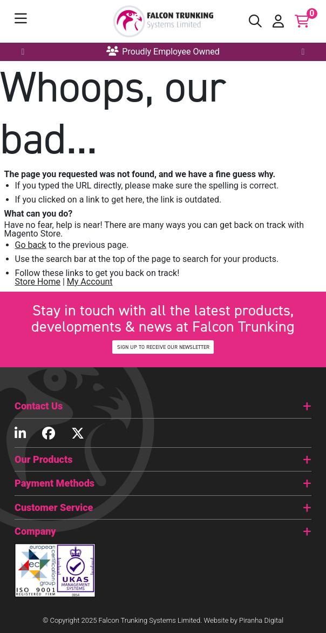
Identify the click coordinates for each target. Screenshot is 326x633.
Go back (30, 245)
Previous (25, 52)
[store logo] (163, 21)
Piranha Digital (261, 620)
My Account (90, 282)
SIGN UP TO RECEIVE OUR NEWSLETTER (163, 347)
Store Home (37, 282)
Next (302, 52)
